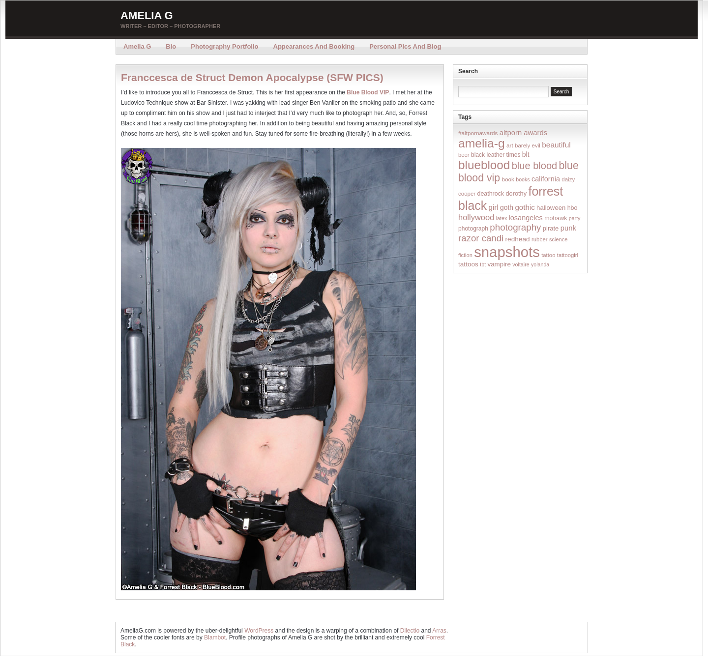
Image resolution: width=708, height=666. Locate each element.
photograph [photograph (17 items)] (473, 228)
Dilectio (409, 630)
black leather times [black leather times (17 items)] (495, 154)
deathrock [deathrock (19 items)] (490, 193)
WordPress (258, 630)
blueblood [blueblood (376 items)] (484, 165)
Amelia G (146, 15)
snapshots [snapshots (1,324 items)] (507, 252)
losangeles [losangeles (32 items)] (526, 218)
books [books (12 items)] (523, 179)
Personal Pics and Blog (405, 46)
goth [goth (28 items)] (506, 207)
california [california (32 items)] (545, 179)
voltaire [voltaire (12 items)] (520, 264)
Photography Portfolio (224, 46)
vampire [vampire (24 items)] (498, 264)
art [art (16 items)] (509, 145)
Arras (439, 630)
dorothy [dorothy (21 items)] (516, 193)
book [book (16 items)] (508, 179)
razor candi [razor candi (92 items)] (480, 238)
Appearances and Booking (314, 46)
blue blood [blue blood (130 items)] (534, 165)
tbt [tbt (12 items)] (483, 264)
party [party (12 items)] (575, 218)
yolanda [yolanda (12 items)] (540, 264)
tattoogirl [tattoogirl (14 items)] (567, 255)
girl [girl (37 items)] (494, 207)
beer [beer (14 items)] (464, 155)
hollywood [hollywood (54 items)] (476, 217)
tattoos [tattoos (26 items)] (468, 264)
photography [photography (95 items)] (515, 227)
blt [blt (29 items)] (526, 154)
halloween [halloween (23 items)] (550, 207)
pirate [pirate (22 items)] (551, 228)
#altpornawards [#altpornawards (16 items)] (478, 133)
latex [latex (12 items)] (501, 218)
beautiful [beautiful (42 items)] (556, 145)
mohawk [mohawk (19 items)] (555, 218)
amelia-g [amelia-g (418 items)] (481, 143)
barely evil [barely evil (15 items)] (527, 145)
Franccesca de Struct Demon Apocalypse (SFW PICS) (252, 77)
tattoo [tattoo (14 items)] (548, 255)
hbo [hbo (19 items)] (572, 207)
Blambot (215, 637)
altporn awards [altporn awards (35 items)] (523, 133)
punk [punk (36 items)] (568, 228)
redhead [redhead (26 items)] (517, 239)
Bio (171, 46)
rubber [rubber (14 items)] (539, 239)
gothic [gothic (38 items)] (524, 207)
